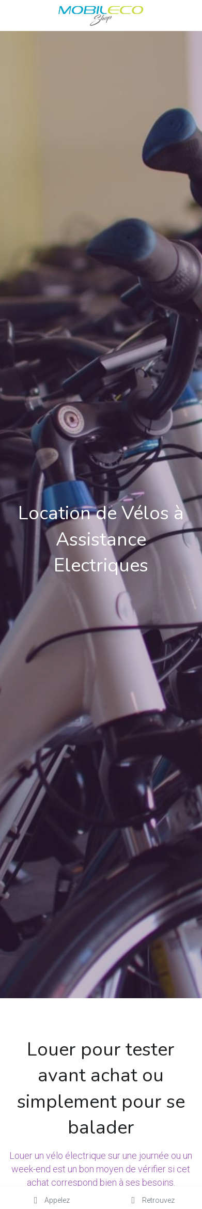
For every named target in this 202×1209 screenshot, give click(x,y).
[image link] (100, 14)
